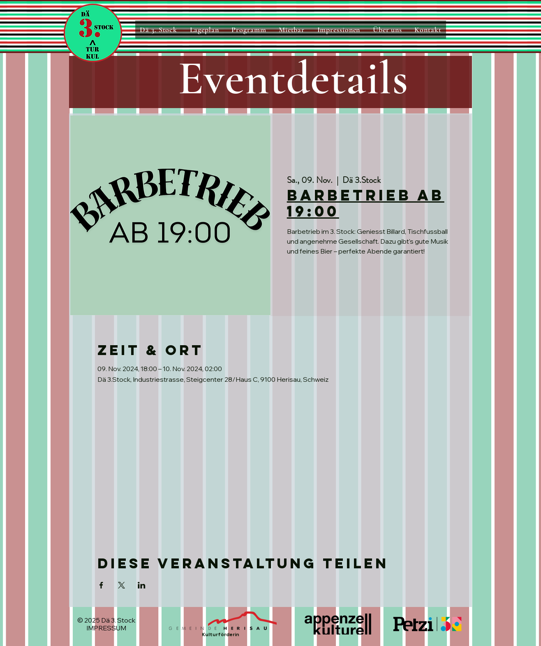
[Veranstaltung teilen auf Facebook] (101, 585)
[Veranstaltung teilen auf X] (121, 585)
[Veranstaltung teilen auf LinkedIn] (142, 585)
